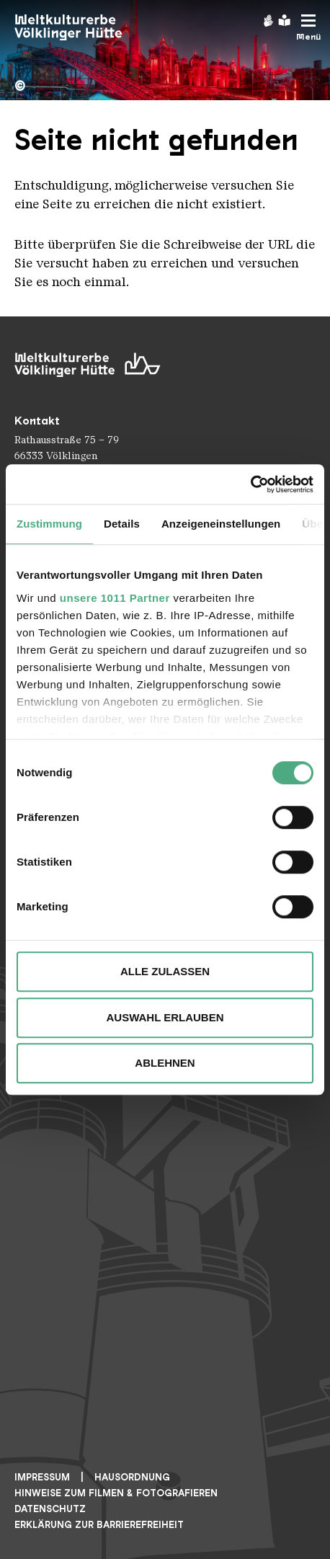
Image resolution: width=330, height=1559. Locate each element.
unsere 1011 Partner (115, 598)
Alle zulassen (165, 971)
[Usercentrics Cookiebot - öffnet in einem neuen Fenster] (250, 484)
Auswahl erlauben (164, 1017)
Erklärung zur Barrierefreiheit (99, 1524)
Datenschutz (50, 1509)
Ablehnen (165, 1063)
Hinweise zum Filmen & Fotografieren (116, 1493)
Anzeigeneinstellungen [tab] (220, 524)
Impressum (42, 1477)
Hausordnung (132, 1477)
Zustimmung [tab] (49, 524)
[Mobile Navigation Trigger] (308, 27)
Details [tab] (122, 524)
